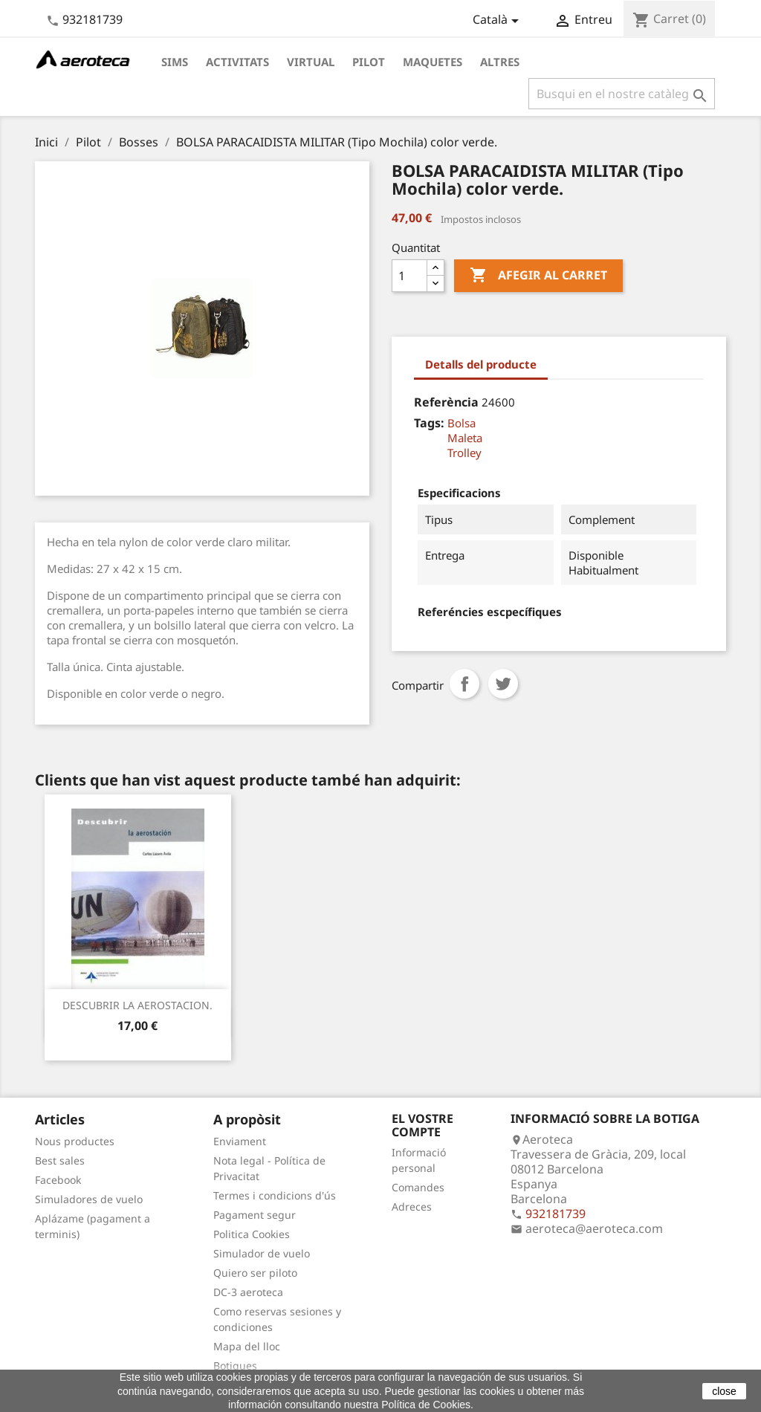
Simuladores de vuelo (89, 1199)
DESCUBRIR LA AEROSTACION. (137, 1005)
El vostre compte (422, 1125)
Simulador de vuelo (261, 1253)
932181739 (92, 19)
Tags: (429, 422)
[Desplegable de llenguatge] (498, 21)
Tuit (503, 684)
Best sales (60, 1160)
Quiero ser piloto (255, 1273)
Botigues (235, 1365)
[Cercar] (621, 93)
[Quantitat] (409, 275)
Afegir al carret (538, 275)
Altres (499, 61)
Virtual (310, 61)
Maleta (464, 437)
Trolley (464, 452)
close (724, 1391)
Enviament (239, 1141)
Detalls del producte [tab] (481, 364)
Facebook (58, 1180)
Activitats (237, 61)
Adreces (412, 1206)
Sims (174, 61)
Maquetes (432, 61)
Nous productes (74, 1141)
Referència (446, 402)
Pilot (368, 61)
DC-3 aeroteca (248, 1292)
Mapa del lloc (246, 1346)
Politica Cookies (251, 1234)
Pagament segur (254, 1215)
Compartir (464, 684)
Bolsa (461, 422)
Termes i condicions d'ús (274, 1195)
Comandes (418, 1187)
